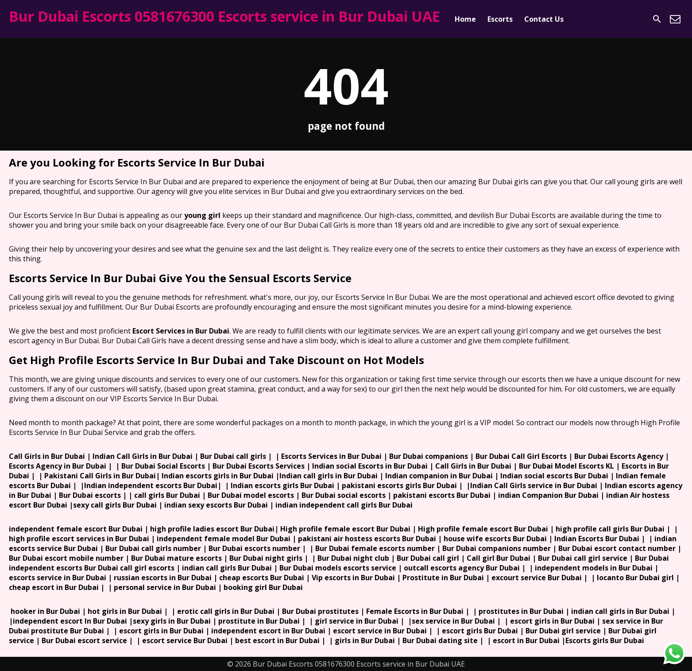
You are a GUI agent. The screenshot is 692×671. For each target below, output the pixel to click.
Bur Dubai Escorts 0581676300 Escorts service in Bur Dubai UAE (224, 16)
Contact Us (544, 19)
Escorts (500, 19)
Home (465, 19)
